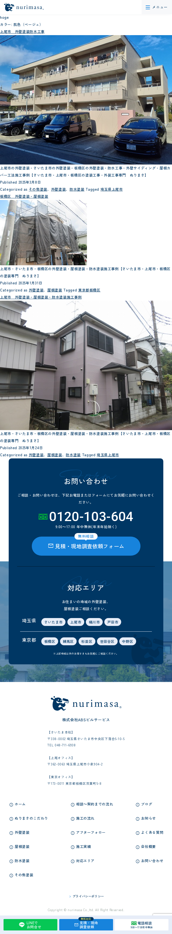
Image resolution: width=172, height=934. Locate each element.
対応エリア (85, 860)
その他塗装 (36, 189)
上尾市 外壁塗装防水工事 (22, 31)
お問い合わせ (152, 860)
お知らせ (148, 818)
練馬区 (68, 641)
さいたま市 (53, 622)
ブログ (146, 804)
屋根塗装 (52, 290)
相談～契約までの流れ (94, 804)
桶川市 (94, 622)
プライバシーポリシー (88, 896)
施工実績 (83, 846)
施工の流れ (85, 818)
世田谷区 (107, 641)
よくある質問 (152, 832)
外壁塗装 (56, 189)
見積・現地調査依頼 (86, 924)
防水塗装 (75, 189)
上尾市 (75, 622)
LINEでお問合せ (29, 925)
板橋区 (49, 641)
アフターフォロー (91, 832)
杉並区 (86, 641)
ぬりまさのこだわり (31, 818)
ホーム (20, 804)
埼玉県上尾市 (109, 189)
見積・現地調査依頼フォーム (86, 543)
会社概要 (148, 846)
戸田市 (112, 622)
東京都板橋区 (86, 290)
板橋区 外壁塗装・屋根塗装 (24, 196)
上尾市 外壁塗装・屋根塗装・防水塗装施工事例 (41, 297)
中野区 (127, 641)
